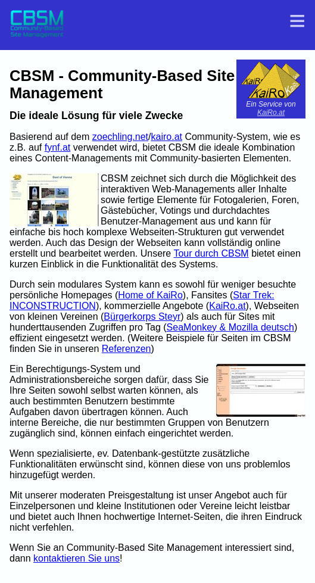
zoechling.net (120, 137)
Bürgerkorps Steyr (142, 316)
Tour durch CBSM (210, 253)
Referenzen (126, 349)
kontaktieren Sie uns (76, 558)
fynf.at (58, 147)
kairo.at (166, 137)
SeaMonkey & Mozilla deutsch (230, 327)
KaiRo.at (271, 112)
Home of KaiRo (150, 295)
